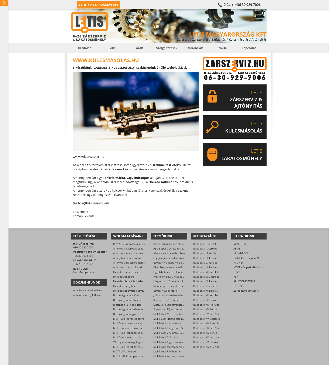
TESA (236, 272)
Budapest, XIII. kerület (206, 300)
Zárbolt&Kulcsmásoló (246, 290)
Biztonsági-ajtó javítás (126, 295)
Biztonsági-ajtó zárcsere (127, 300)
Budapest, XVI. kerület (206, 314)
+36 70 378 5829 (83, 264)
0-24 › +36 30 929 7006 (242, 4)
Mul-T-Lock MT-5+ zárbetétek (170, 314)
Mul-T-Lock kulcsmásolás (128, 337)
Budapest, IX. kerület (205, 281)
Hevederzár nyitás (124, 286)
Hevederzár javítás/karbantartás (132, 281)
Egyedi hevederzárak (165, 290)
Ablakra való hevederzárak (169, 253)
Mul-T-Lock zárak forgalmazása (131, 347)
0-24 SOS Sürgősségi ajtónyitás (131, 244)
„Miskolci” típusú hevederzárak (171, 295)
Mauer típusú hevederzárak (169, 286)
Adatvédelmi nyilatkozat (87, 295)
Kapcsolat (249, 48)
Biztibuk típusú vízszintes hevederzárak (176, 244)
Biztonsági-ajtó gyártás (126, 314)
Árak (139, 48)
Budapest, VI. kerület (205, 267)
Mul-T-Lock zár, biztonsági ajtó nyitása (135, 328)
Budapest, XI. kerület (205, 290)
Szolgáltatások (167, 48)
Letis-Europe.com (83, 272)
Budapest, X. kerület (205, 286)
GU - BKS (238, 286)
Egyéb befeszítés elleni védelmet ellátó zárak (179, 272)
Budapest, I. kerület (204, 244)
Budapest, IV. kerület (205, 258)
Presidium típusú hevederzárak (171, 276)
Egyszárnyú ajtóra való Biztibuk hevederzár (178, 262)
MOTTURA (239, 244)
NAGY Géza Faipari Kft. (246, 258)
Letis (112, 48)
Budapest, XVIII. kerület (206, 323)
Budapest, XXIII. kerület (206, 347)
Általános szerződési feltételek (91, 290)
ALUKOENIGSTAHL (244, 281)
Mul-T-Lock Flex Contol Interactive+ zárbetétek (180, 319)
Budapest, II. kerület (205, 248)
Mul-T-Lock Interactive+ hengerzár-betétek (178, 323)
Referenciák (194, 48)
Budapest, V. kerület (205, 262)
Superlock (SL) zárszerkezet (169, 309)
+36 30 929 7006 (83, 247)
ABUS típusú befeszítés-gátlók (171, 248)
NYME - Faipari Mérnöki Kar (249, 267)
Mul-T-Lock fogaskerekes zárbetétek (174, 342)
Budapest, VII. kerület (205, 272)
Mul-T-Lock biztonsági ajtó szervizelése (136, 323)
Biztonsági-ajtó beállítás (127, 305)
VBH (236, 276)
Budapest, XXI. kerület (206, 337)
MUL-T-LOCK (241, 253)
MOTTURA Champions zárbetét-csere (135, 356)
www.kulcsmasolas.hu (88, 156)
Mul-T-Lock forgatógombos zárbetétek (176, 347)
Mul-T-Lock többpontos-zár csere (132, 333)
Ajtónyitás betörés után (127, 258)
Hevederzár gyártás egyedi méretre (134, 290)
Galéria (221, 48)
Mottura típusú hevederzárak (170, 305)
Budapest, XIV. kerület (206, 305)
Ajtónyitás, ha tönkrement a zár (131, 262)
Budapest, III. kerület (205, 253)
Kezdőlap (84, 48)
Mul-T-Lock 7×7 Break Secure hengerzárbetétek (181, 333)
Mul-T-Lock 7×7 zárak (166, 337)
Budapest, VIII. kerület (206, 276)
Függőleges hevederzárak (168, 258)
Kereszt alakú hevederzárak (169, 300)
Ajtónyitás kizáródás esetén (129, 248)
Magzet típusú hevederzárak (170, 281)
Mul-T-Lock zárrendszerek (168, 356)
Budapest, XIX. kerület (206, 328)
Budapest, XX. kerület (205, 333)
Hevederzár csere (123, 276)
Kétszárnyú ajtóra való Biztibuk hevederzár (178, 267)
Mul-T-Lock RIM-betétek (167, 351)
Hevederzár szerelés (125, 272)
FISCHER (238, 262)
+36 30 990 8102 (83, 256)
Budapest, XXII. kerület (206, 342)
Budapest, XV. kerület (205, 309)
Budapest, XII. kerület (205, 295)
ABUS (236, 248)
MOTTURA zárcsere (125, 351)
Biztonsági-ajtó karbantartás (130, 309)
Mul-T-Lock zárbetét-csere (128, 319)
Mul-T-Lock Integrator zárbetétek (172, 328)
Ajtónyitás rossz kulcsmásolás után (133, 267)
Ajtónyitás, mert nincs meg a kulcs (133, 253)
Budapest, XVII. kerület (206, 319)
